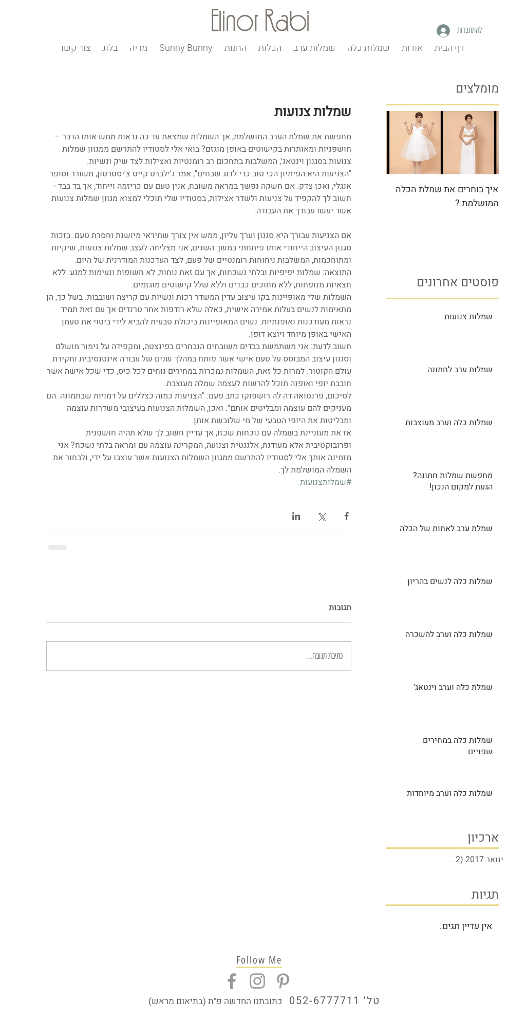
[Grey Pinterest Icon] (283, 981)
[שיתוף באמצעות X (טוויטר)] (321, 516)
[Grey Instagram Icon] (257, 981)
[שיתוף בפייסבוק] (346, 516)
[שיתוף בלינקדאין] (296, 516)
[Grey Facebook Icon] (231, 981)
